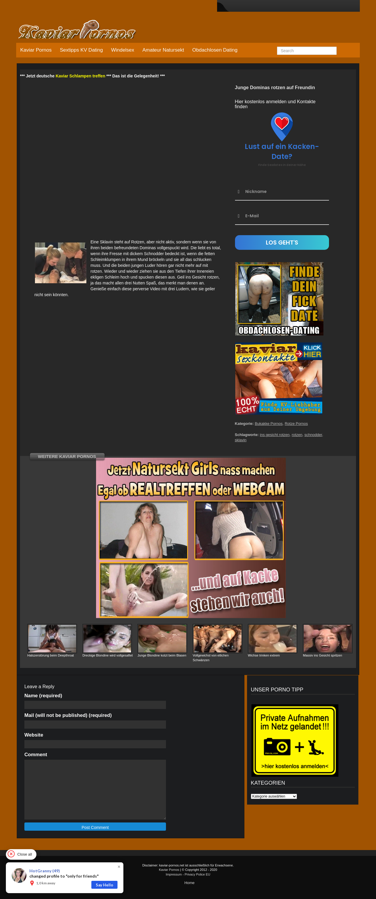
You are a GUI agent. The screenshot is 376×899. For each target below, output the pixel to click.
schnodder (313, 434)
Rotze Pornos (296, 423)
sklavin (240, 440)
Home (189, 883)
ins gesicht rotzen (275, 434)
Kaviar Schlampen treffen (80, 76)
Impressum (174, 874)
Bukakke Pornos (269, 423)
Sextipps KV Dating (81, 50)
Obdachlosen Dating (214, 50)
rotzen (297, 434)
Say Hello (104, 885)
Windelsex (122, 50)
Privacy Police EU (197, 874)
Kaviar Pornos (36, 50)
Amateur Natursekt (163, 50)
